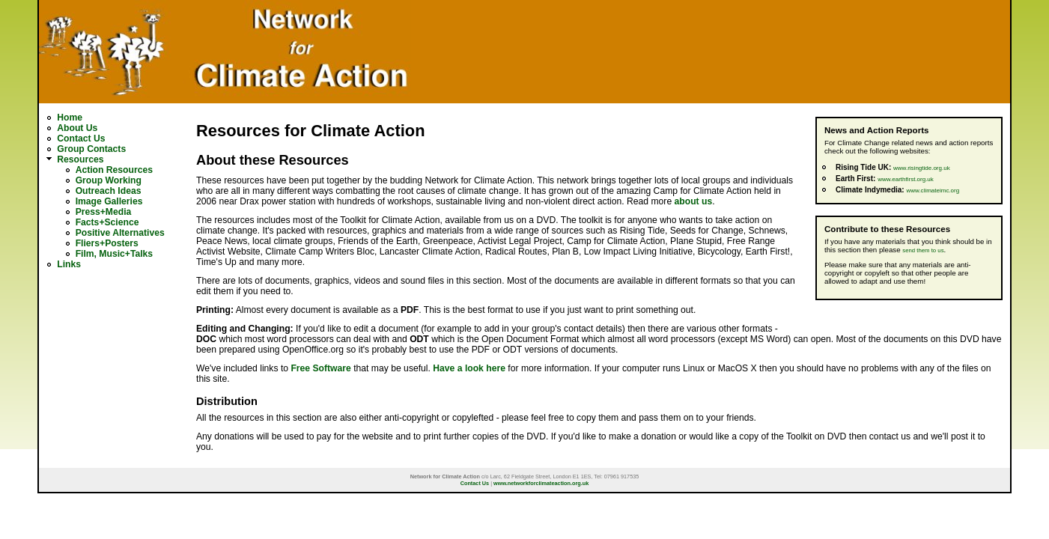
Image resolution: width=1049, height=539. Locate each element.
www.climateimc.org (932, 190)
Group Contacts (91, 149)
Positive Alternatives (120, 233)
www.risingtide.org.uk (921, 168)
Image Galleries (109, 201)
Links (69, 264)
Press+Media (104, 212)
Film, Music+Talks (114, 254)
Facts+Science (107, 222)
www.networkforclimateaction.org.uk (541, 483)
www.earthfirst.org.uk (906, 179)
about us (694, 201)
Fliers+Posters (107, 243)
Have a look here (469, 368)
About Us (77, 128)
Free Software (320, 368)
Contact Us (81, 138)
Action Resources (114, 170)
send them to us (922, 250)
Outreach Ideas (109, 191)
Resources (80, 159)
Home (69, 117)
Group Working (109, 180)
